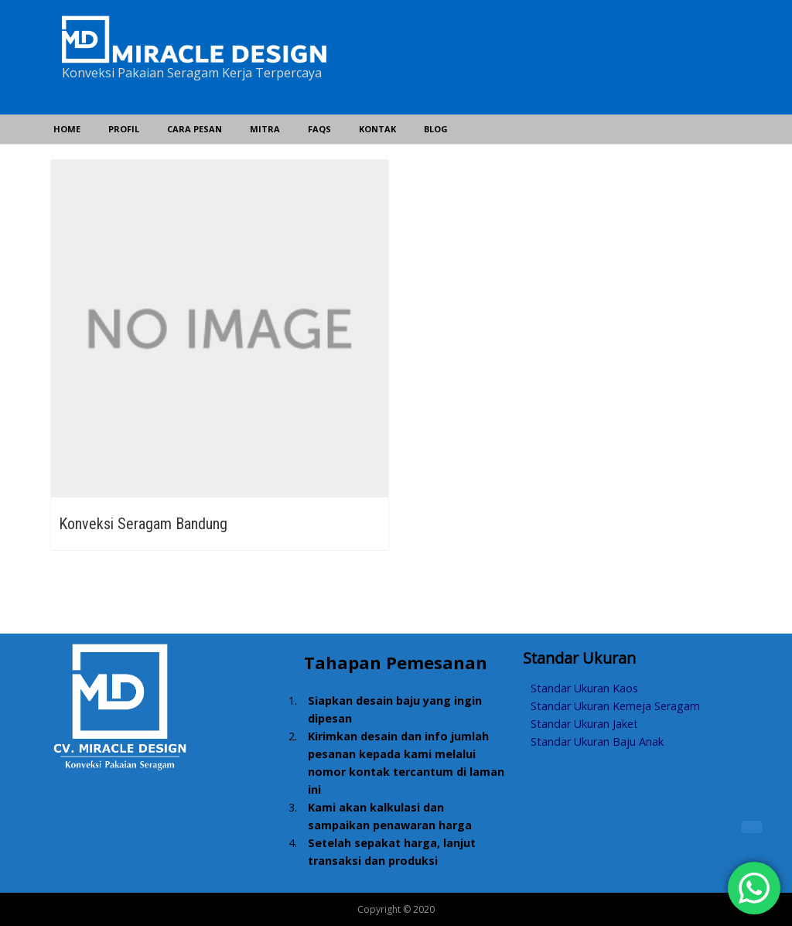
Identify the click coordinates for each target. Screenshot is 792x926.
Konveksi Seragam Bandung (143, 523)
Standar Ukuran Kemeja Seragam (615, 706)
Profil (123, 129)
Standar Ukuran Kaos (584, 688)
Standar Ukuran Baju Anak (597, 741)
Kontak (377, 129)
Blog (436, 129)
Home (66, 129)
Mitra (265, 129)
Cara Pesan (194, 129)
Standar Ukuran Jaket (584, 723)
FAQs (319, 129)
